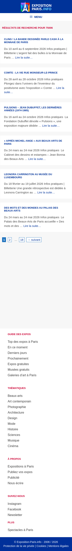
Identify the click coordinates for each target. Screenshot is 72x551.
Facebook (14, 509)
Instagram (14, 503)
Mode (11, 423)
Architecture (16, 412)
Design (12, 418)
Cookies (41, 546)
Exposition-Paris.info (29, 541)
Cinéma (13, 446)
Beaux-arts (15, 395)
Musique (13, 440)
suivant (33, 239)
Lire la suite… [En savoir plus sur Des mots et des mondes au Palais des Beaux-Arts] (32, 225)
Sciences (14, 434)
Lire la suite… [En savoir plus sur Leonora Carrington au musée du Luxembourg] (46, 192)
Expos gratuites (18, 364)
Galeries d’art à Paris (22, 375)
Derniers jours (17, 353)
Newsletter (15, 515)
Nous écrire (15, 483)
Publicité (13, 477)
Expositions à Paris (21, 466)
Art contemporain (19, 401)
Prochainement (18, 358)
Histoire (13, 429)
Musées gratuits (18, 369)
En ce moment (17, 347)
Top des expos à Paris (23, 341)
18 (22, 239)
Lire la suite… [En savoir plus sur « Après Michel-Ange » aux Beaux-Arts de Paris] (37, 159)
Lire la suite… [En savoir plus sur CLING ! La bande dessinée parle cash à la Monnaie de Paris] (24, 57)
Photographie (17, 407)
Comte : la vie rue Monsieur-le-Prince (31, 72)
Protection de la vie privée (18, 546)
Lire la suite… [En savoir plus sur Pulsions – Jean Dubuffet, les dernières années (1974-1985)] (51, 125)
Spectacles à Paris (20, 530)
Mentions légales (58, 546)
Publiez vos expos (20, 472)
